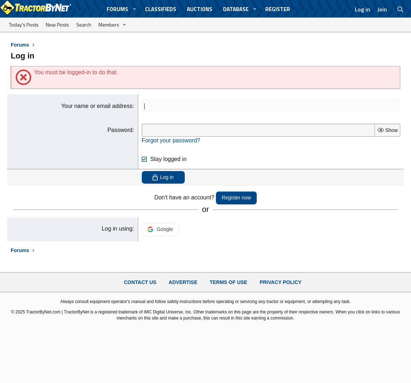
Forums (117, 9)
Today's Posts (24, 24)
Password (119, 130)
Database (235, 9)
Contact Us (140, 282)
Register (277, 9)
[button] (135, 9)
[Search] (400, 9)
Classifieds (160, 9)
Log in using (117, 229)
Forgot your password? (171, 140)
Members (108, 24)
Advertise (183, 282)
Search (83, 24)
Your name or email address (97, 106)
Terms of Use (228, 282)
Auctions (199, 9)
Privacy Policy (280, 282)
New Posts (57, 24)
